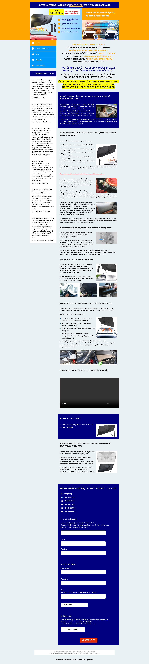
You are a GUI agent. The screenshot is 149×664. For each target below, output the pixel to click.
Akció (38, 43)
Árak (37, 54)
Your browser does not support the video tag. (89, 393)
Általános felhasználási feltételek (66, 660)
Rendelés (39, 60)
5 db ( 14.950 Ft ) (68, 512)
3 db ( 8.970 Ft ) (68, 505)
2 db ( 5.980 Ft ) (68, 501)
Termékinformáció (42, 48)
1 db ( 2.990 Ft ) (68, 497)
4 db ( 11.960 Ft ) (68, 508)
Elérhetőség (40, 66)
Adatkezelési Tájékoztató (85, 660)
